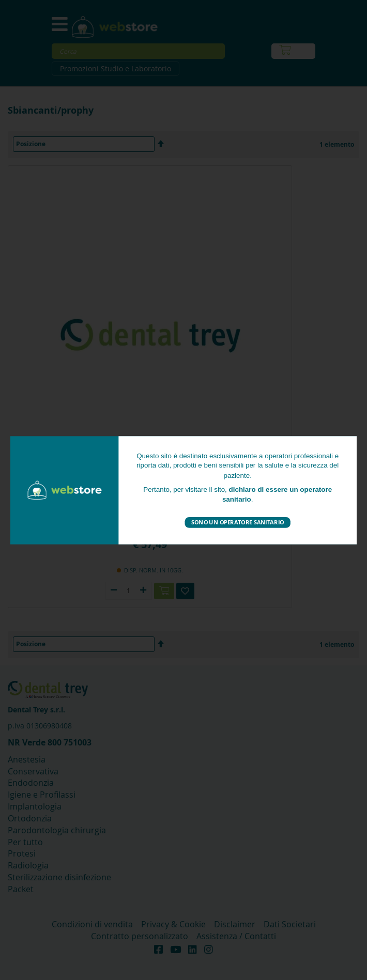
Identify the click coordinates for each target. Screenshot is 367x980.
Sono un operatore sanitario (237, 522)
